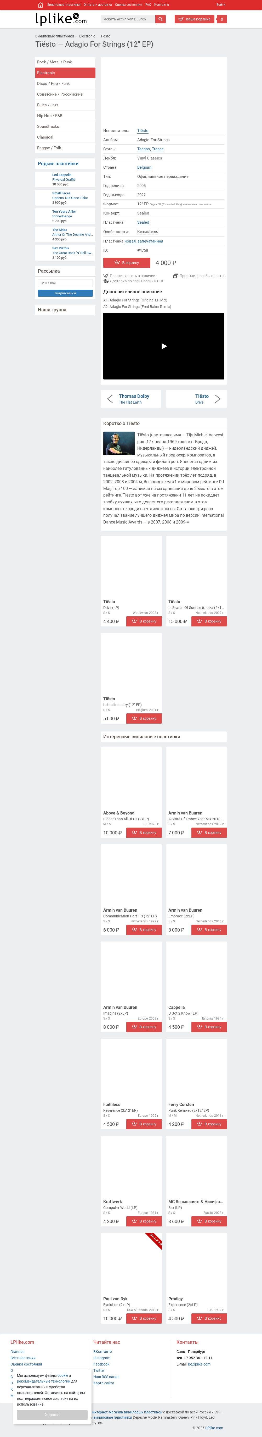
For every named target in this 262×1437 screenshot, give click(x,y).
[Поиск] (128, 19)
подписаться (65, 293)
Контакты (161, 5)
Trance (158, 149)
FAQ (148, 5)
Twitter (99, 1370)
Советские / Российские (60, 94)
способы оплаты (210, 276)
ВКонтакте (102, 1352)
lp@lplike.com (199, 1364)
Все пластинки (23, 1358)
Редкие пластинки (58, 163)
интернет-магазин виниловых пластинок (127, 1412)
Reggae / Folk (49, 148)
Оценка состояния (128, 5)
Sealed (143, 222)
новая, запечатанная (143, 241)
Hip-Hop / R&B (49, 115)
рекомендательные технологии (43, 1381)
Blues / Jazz (47, 105)
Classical (45, 137)
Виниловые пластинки (64, 5)
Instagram (101, 1358)
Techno (143, 149)
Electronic (46, 72)
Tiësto (143, 130)
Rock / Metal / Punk (54, 62)
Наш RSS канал (106, 1377)
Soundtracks (48, 126)
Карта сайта (103, 1383)
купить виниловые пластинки (106, 1417)
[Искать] (160, 19)
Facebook (101, 1364)
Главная (17, 1352)
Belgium (144, 167)
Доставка (118, 281)
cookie (63, 1375)
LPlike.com (214, 1428)
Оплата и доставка (98, 5)
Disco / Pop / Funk (53, 83)
